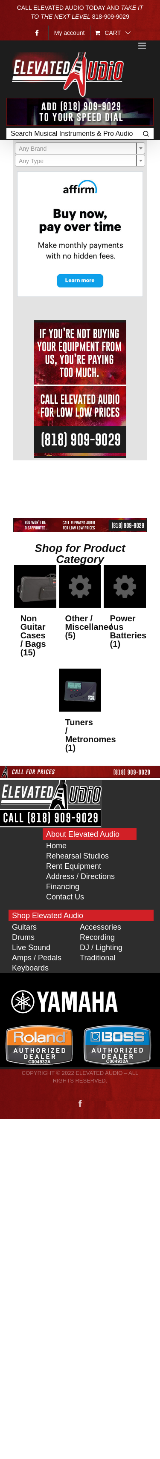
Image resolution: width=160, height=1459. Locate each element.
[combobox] (80, 148)
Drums (23, 937)
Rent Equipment (73, 866)
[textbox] (80, 149)
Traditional (97, 958)
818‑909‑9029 (110, 16)
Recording (97, 937)
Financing (62, 886)
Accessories (100, 927)
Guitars (24, 927)
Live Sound (31, 947)
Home (56, 846)
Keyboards (30, 968)
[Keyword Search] (72, 133)
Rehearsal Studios (77, 856)
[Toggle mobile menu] (142, 45)
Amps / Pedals (36, 958)
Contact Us (65, 897)
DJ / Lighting (101, 947)
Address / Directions (80, 876)
